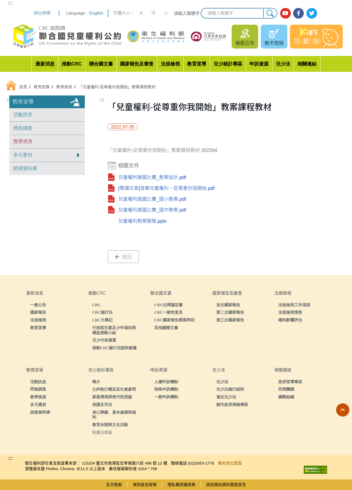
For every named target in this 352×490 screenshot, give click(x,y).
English (96, 13)
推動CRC (72, 64)
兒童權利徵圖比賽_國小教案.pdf (152, 199)
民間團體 (286, 389)
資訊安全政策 (145, 484)
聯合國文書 (101, 64)
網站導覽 (42, 13)
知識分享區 (102, 432)
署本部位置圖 (230, 463)
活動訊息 (22, 114)
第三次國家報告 (230, 320)
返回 (123, 257)
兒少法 (283, 64)
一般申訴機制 (166, 397)
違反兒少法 (226, 397)
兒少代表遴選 (104, 340)
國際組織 (286, 397)
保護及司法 (102, 404)
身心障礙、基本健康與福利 (114, 414)
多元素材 (38, 404)
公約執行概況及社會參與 (114, 389)
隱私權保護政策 (181, 484)
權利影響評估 (290, 320)
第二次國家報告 (230, 312)
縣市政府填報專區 (232, 404)
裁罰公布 (244, 43)
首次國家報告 (228, 305)
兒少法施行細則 (230, 389)
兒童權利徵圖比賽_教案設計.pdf (152, 177)
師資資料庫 (25, 168)
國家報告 (38, 312)
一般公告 (38, 305)
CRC (96, 305)
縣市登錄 (274, 43)
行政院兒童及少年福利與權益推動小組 (114, 330)
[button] (342, 410)
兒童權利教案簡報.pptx (142, 221)
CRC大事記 (102, 320)
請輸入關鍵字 (187, 13)
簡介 (96, 382)
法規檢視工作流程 (294, 305)
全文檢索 (114, 484)
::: (10, 3)
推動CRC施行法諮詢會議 (114, 348)
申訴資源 (259, 64)
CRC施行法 (102, 312)
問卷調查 (22, 128)
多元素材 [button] (22, 155)
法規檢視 (170, 64)
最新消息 (45, 64)
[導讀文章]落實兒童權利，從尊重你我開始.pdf (166, 188)
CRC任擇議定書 (168, 305)
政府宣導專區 (290, 382)
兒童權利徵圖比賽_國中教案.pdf (152, 210)
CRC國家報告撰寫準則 (174, 320)
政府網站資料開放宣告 (226, 484)
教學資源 (22, 141)
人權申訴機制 (166, 382)
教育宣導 (196, 64)
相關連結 (306, 64)
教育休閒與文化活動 (110, 425)
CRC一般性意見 (168, 312)
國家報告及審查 (136, 64)
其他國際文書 (166, 328)
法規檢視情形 (290, 312)
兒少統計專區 (228, 64)
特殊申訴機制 (166, 389)
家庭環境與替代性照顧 (112, 397)
